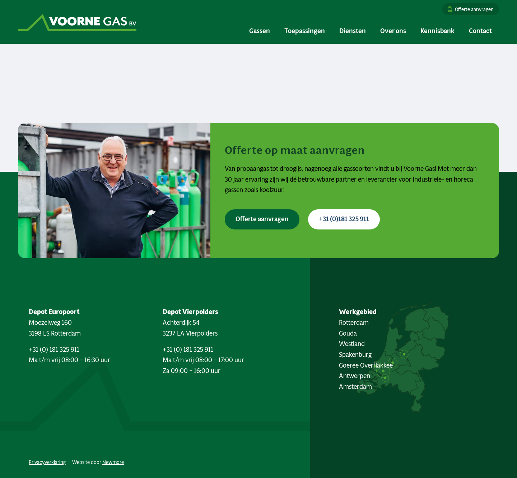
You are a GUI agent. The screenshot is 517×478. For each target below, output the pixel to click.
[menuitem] (469, 9)
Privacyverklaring (47, 462)
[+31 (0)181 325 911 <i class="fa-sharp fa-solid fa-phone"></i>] (344, 219)
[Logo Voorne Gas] (77, 22)
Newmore (113, 462)
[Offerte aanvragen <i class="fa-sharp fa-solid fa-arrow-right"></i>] (262, 219)
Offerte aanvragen (474, 9)
